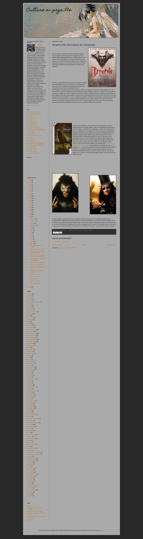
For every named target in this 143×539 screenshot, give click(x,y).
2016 (30, 200)
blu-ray (30, 319)
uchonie (30, 488)
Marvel (30, 412)
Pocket (30, 436)
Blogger (102, 530)
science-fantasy (32, 458)
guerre (30, 381)
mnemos (30, 420)
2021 (30, 189)
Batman (30, 314)
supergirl (30, 478)
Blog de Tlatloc (32, 149)
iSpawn (30, 137)
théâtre (30, 482)
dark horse (31, 345)
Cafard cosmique (32, 151)
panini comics (31, 434)
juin (31, 232)
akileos (30, 300)
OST (29, 432)
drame (30, 355)
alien (29, 304)
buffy (29, 323)
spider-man (31, 468)
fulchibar (30, 375)
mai (31, 234)
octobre (32, 223)
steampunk (31, 472)
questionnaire (31, 448)
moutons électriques (33, 422)
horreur (30, 389)
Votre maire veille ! (34, 281)
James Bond (31, 401)
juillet (31, 230)
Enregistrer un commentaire (62, 241)
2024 (30, 185)
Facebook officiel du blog (34, 114)
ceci (80, 147)
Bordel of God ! (34, 279)
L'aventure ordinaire (33, 153)
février (32, 241)
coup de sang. (32, 341)
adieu (29, 298)
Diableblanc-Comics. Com (35, 135)
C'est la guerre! (34, 276)
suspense (30, 480)
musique (30, 424)
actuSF (30, 296)
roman (30, 456)
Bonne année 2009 (35, 283)
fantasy (30, 371)
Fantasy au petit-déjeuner (35, 128)
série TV (30, 462)
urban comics (31, 489)
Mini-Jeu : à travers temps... (35, 511)
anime (30, 306)
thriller (30, 484)
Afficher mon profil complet (34, 105)
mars (31, 239)
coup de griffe (31, 337)
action (29, 294)
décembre (33, 218)
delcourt (30, 351)
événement (31, 367)
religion (30, 450)
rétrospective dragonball (34, 452)
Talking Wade (31, 141)
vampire (90, 230)
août (31, 227)
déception (30, 349)
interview (30, 397)
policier (30, 442)
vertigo (30, 493)
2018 (30, 196)
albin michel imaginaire (34, 302)
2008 (30, 287)
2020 (30, 191)
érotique (30, 361)
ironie (29, 398)
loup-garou (31, 408)
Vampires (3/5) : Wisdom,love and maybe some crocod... (37, 255)
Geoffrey (40, 45)
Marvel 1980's (32, 133)
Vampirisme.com (32, 126)
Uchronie (30, 520)
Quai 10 (30, 116)
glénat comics (31, 379)
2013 (30, 207)
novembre (33, 221)
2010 (30, 214)
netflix (29, 428)
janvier (32, 243)
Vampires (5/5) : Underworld (37, 262)
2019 (30, 194)
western (30, 495)
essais (30, 365)
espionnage (31, 363)
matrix (30, 416)
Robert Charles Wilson (34, 454)
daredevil (30, 343)
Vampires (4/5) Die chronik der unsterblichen (38, 259)
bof (29, 321)
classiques (31, 327)
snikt (29, 466)
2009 (30, 216)
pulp (29, 446)
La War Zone (31, 120)
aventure (30, 310)
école (29, 359)
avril (31, 236)
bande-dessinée (32, 311)
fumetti (30, 377)
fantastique (31, 369)
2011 (30, 212)
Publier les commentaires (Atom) (67, 247)
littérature (86, 230)
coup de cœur (32, 335)
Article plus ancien (111, 245)
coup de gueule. (32, 339)
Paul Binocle (31, 139)
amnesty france (32, 124)
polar (29, 440)
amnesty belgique (32, 122)
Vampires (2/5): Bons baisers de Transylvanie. (37, 252)
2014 (30, 205)
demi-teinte (31, 353)
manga (30, 410)
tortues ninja (31, 486)
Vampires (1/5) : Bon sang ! (37, 249)
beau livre (30, 317)
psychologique (32, 444)
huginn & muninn (32, 391)
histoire (81, 230)
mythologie (31, 426)
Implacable (31, 395)
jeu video (30, 402)
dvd (78, 230)
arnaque (30, 307)
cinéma (75, 230)
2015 (30, 203)
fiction (29, 373)
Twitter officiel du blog (34, 112)
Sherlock (30, 464)
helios (29, 383)
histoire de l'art (32, 387)
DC (29, 347)
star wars (30, 470)
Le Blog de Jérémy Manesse (35, 143)
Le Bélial (30, 404)
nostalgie (30, 430)
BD (29, 315)
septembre (33, 225)
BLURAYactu (31, 118)
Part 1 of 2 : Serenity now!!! (37, 264)
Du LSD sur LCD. (34, 274)
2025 (30, 182)
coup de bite (31, 331)
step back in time (32, 474)
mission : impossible (33, 418)
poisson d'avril (32, 438)
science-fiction (32, 460)
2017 (30, 198)
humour (30, 393)
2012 (30, 210)
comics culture (32, 329)
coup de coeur (32, 333)
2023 (30, 187)
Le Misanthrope (32, 147)
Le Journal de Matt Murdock (35, 145)
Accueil (84, 245)
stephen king (31, 476)
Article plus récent (57, 245)
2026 (30, 180)
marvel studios (32, 414)
